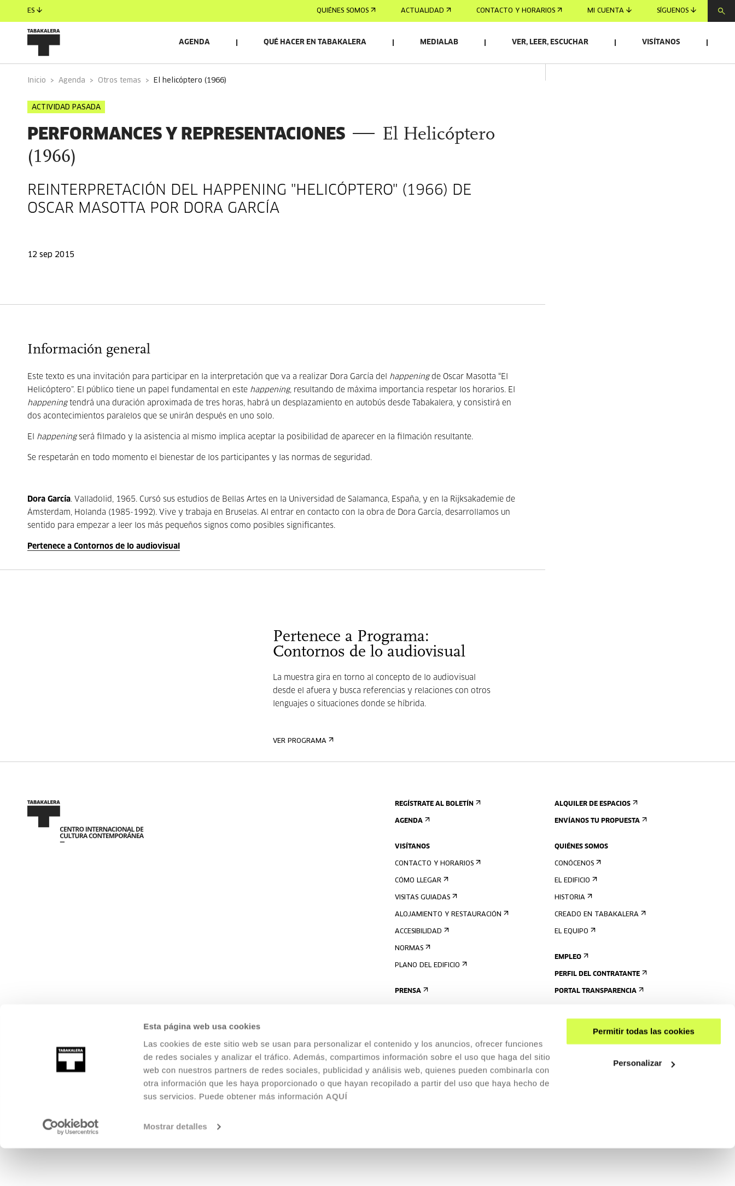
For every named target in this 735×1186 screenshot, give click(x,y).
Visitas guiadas (425, 925)
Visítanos (661, 42)
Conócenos (577, 891)
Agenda (194, 42)
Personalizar (644, 1101)
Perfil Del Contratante (600, 1001)
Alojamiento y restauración (450, 942)
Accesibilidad (421, 959)
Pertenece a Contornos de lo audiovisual (103, 574)
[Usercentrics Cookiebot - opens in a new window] (71, 1164)
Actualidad (426, 11)
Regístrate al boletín (437, 831)
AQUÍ (337, 1134)
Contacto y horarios (519, 11)
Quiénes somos (346, 11)
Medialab (439, 42)
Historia (572, 925)
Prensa (410, 1018)
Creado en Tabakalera (599, 942)
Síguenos (676, 10)
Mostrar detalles (175, 1164)
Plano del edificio (430, 993)
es (34, 10)
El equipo (574, 959)
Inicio (36, 108)
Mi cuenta (609, 10)
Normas (411, 976)
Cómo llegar (420, 908)
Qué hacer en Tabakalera (315, 42)
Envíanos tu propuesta (600, 848)
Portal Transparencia (598, 1018)
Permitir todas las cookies (644, 1069)
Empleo (570, 985)
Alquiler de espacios (595, 831)
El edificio (575, 908)
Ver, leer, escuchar (550, 42)
